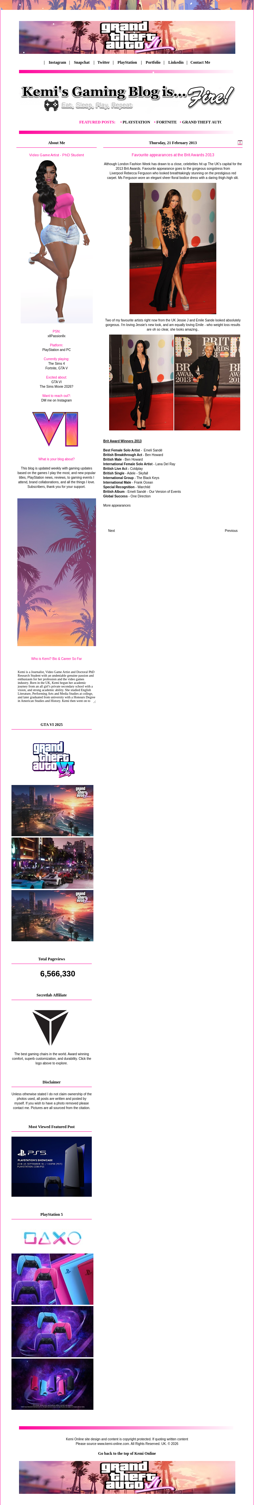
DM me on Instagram (56, 400)
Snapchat (82, 62)
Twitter (104, 62)
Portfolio (153, 62)
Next (111, 531)
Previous (231, 531)
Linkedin (176, 62)
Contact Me (199, 62)
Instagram (57, 62)
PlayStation (128, 62)
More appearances (116, 505)
